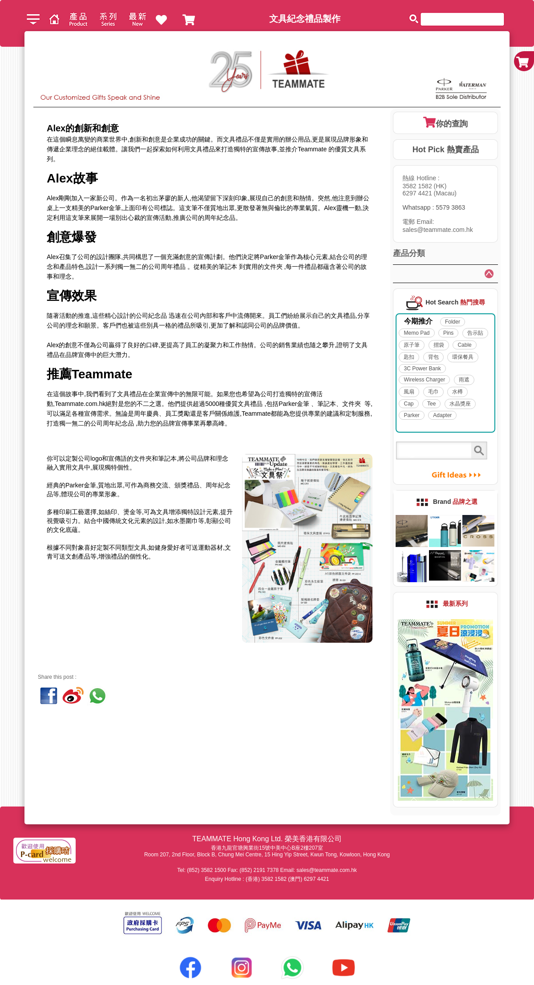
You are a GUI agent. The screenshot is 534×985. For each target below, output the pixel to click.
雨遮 (464, 380)
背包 (433, 357)
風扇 (409, 392)
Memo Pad (416, 333)
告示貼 (475, 333)
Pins (448, 333)
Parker (411, 415)
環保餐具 (462, 357)
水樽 (457, 392)
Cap (408, 404)
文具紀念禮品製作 (304, 19)
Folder (452, 322)
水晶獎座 (460, 404)
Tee (431, 404)
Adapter (442, 415)
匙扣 (409, 357)
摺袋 (438, 345)
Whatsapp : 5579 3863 (433, 207)
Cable (464, 345)
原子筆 (412, 345)
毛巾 (433, 392)
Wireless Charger (424, 380)
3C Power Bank (422, 368)
